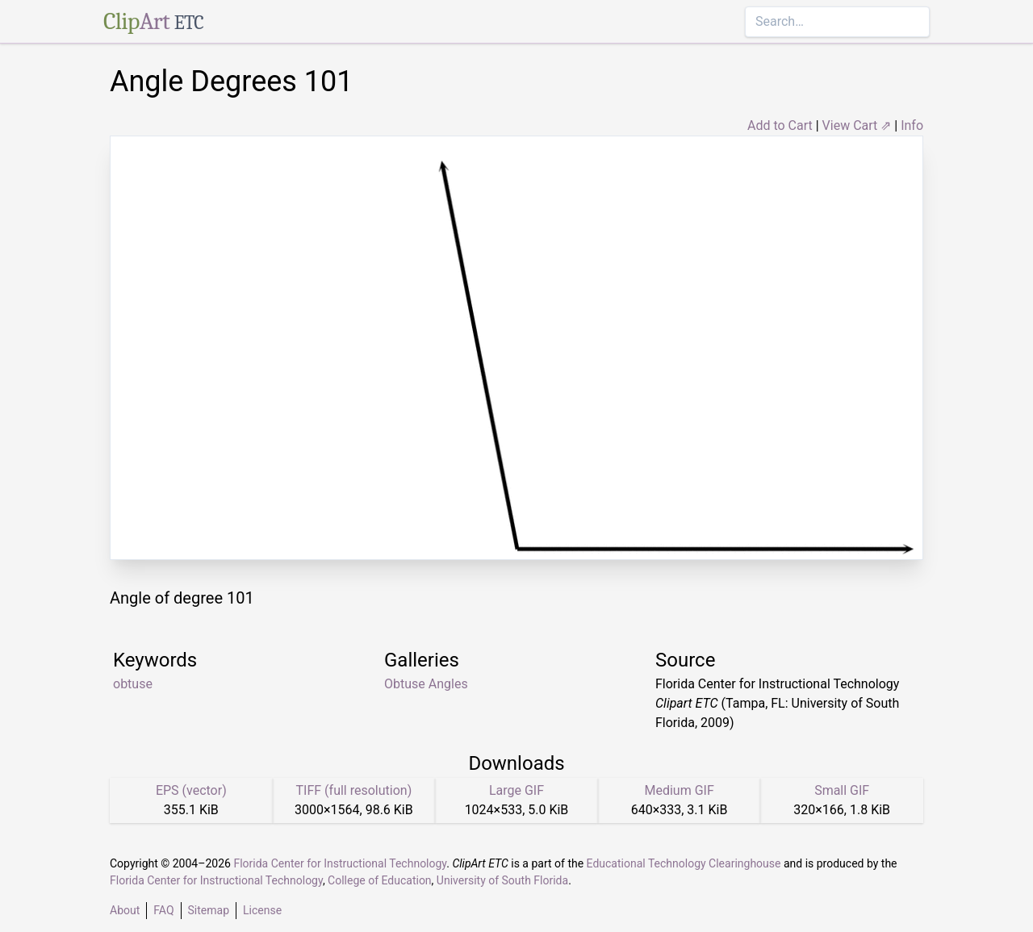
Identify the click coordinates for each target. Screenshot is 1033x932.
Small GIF (841, 790)
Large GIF (516, 790)
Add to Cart (780, 125)
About (125, 910)
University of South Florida (502, 880)
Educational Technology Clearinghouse (684, 863)
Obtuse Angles (426, 684)
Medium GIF (678, 790)
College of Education (380, 880)
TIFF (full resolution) (354, 790)
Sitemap (208, 910)
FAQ (163, 910)
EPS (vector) (191, 790)
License (262, 910)
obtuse (133, 684)
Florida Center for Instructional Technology (339, 863)
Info (912, 125)
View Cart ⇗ (857, 125)
